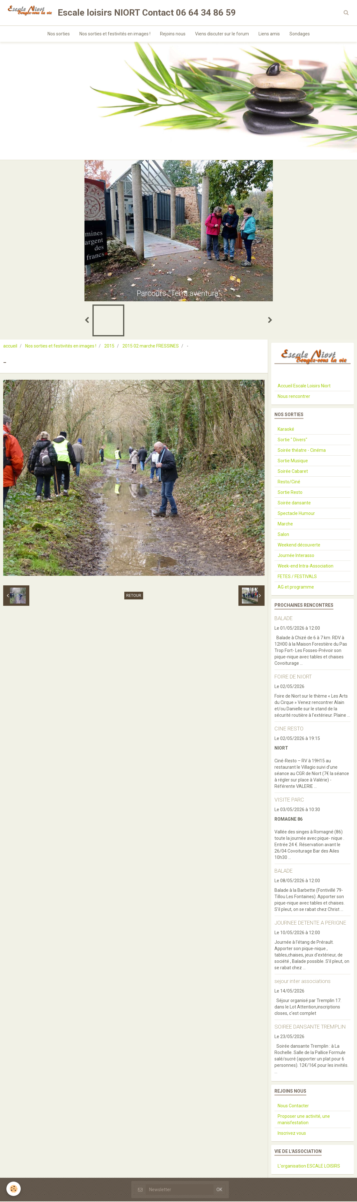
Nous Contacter (293, 1106)
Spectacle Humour (296, 514)
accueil (10, 346)
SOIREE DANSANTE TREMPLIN (310, 1027)
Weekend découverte (299, 545)
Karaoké (286, 429)
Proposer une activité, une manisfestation (304, 1120)
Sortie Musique (293, 461)
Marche (285, 524)
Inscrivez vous (292, 1133)
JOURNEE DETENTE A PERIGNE (310, 923)
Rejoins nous (173, 33)
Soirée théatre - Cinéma (302, 450)
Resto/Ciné (289, 482)
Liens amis (269, 33)
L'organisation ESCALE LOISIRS (309, 1166)
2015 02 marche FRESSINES (150, 346)
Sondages (299, 33)
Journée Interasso (296, 556)
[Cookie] (13, 1189)
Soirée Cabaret (293, 471)
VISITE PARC (289, 800)
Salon (283, 535)
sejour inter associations (302, 981)
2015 (109, 346)
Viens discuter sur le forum (222, 33)
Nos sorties (58, 33)
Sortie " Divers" (292, 440)
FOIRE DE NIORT (293, 677)
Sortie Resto (290, 492)
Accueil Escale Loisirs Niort (304, 386)
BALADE (283, 619)
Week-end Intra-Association (305, 566)
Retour (133, 596)
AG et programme (296, 587)
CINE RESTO (288, 729)
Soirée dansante (294, 503)
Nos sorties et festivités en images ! (114, 33)
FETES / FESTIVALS (297, 577)
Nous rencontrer (294, 396)
